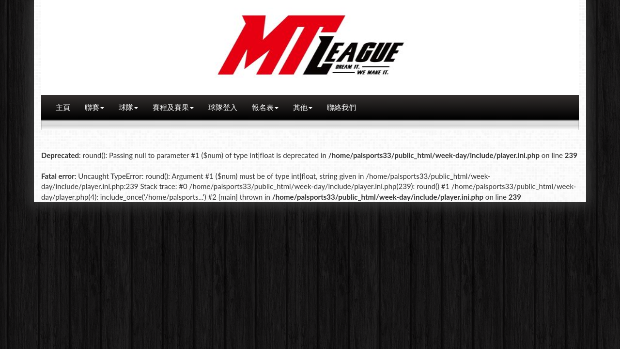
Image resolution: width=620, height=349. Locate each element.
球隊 (128, 107)
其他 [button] (302, 107)
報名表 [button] (265, 107)
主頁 (63, 107)
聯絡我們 (341, 107)
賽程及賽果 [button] (173, 107)
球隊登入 (222, 107)
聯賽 (94, 107)
